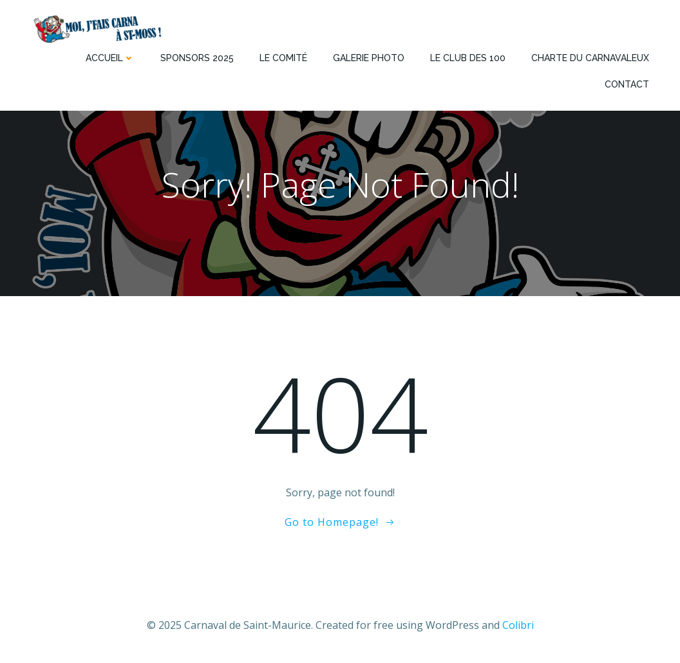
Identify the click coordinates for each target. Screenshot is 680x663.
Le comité (283, 58)
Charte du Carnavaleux (590, 58)
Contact (627, 84)
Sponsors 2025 (197, 58)
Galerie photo (368, 58)
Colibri (518, 625)
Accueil (110, 58)
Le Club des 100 (467, 58)
